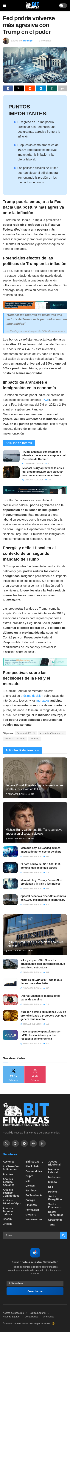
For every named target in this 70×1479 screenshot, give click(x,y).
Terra (51, 1224)
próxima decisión (32, 695)
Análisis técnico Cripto (12, 1202)
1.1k (46, 872)
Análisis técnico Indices (8, 1211)
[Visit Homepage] (32, 5)
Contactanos (31, 1316)
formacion (32, 1209)
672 (48, 463)
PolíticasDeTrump (15, 738)
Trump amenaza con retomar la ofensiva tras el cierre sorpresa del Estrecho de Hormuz (44, 455)
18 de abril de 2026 (32, 463)
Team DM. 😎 (48, 1323)
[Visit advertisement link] (35, 305)
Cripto (29, 1176)
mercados (42, 700)
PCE (46, 399)
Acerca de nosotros (13, 1313)
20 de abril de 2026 (16, 951)
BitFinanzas (22, 1323)
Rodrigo (27, 40)
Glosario (31, 1214)
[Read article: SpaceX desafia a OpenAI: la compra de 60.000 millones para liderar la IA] (10, 899)
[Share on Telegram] (41, 88)
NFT (50, 1186)
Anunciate (48, 1316)
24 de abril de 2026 (16, 794)
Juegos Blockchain (55, 1163)
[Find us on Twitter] (6, 1143)
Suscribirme (35, 1291)
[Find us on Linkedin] (42, 1143)
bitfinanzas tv (34, 1161)
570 (46, 1044)
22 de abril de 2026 (31, 904)
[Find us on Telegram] (24, 1143)
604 (46, 972)
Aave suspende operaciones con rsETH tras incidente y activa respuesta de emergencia (41, 1035)
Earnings (31, 1190)
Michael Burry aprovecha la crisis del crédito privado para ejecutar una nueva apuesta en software (43, 472)
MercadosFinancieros (52, 733)
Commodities (34, 1171)
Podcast (53, 1191)
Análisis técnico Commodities (11, 1192)
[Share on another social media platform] (62, 88)
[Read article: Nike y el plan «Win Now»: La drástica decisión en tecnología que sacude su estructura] (10, 964)
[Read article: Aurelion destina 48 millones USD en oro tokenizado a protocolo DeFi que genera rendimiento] (10, 1015)
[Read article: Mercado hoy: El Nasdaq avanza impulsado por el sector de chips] (10, 851)
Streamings (55, 1219)
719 (46, 1004)
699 (31, 839)
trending (34, 738)
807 (46, 988)
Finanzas (31, 1204)
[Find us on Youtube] (33, 1143)
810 (31, 951)
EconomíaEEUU (26, 733)
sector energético (55, 1198)
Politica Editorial (37, 1313)
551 (46, 1024)
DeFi (28, 1180)
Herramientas (34, 1219)
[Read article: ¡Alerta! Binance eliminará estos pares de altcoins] (10, 999)
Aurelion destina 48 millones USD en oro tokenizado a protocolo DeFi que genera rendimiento (43, 1015)
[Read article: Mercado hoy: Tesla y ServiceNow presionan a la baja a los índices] (10, 883)
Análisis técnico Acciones (8, 1182)
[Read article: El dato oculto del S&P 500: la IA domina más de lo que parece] (10, 867)
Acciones (8, 1161)
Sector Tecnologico (55, 1213)
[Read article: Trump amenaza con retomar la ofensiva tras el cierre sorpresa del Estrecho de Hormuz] (11, 456)
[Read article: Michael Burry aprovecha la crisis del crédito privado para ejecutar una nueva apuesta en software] (11, 472)
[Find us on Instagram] (15, 1143)
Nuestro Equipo (11, 1316)
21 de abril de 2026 (31, 988)
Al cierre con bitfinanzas (11, 1168)
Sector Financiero (54, 1206)
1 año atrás (45, 40)
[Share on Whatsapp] (52, 88)
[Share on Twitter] (19, 88)
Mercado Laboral (53, 1171)
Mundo (52, 1181)
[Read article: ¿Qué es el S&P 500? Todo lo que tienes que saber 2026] (10, 983)
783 (48, 480)
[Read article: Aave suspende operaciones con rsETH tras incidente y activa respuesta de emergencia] (10, 1035)
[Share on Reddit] (30, 88)
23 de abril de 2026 (31, 872)
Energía (30, 1200)
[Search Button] (63, 1235)
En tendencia (34, 1195)
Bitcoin (7, 1219)
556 (46, 857)
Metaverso (54, 1177)
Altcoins (8, 1174)
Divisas (30, 1185)
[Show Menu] (4, 5)
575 (46, 904)
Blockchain (33, 1166)
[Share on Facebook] (8, 88)
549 (31, 794)
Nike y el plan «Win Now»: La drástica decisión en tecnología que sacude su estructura (43, 964)
